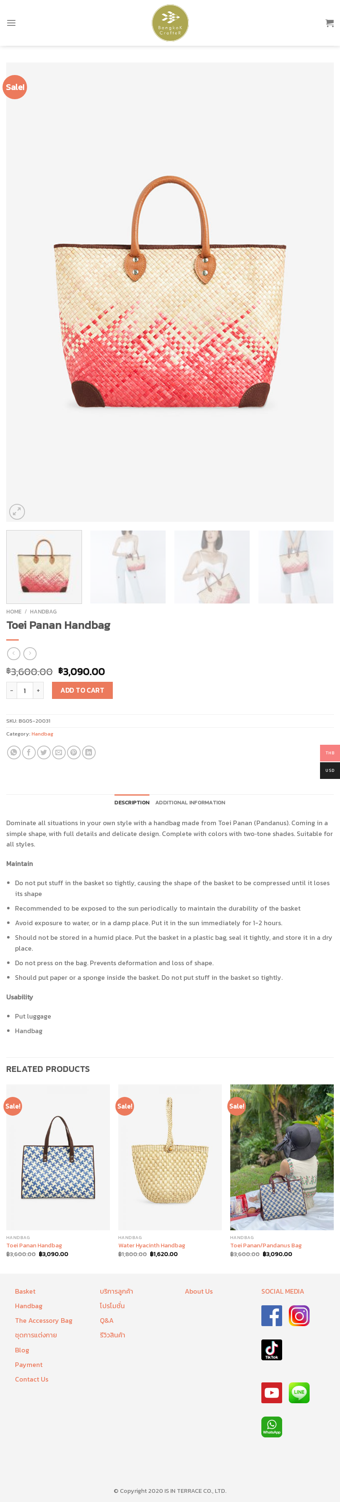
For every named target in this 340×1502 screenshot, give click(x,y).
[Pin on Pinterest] (74, 752)
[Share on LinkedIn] (89, 752)
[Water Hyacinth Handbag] (170, 1157)
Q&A (107, 1320)
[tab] (131, 802)
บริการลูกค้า (116, 1291)
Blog (22, 1350)
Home (14, 611)
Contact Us (31, 1379)
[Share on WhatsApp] (14, 752)
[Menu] (11, 23)
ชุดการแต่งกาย (36, 1335)
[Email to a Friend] (59, 752)
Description (131, 802)
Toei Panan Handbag (34, 1245)
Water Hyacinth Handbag (151, 1245)
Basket (25, 1291)
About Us (199, 1291)
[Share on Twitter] (44, 752)
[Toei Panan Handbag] (58, 1157)
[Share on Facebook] (29, 752)
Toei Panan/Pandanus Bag (266, 1245)
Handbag (43, 611)
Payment (28, 1364)
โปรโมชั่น (112, 1306)
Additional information (190, 802)
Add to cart (82, 690)
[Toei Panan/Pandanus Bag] (282, 1157)
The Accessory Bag (43, 1320)
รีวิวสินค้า (112, 1335)
